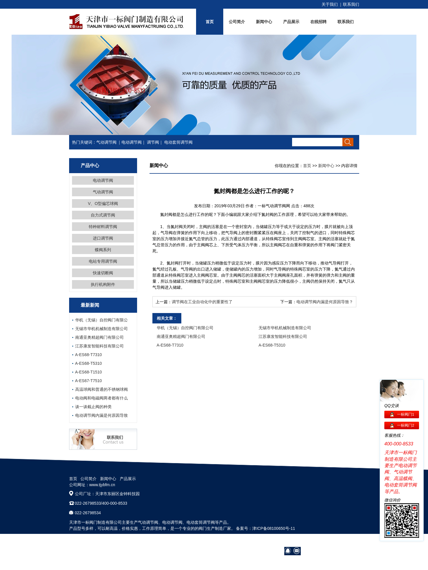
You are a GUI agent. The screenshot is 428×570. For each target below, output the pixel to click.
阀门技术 (312, 540)
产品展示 (291, 21)
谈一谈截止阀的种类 (93, 406)
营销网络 (293, 540)
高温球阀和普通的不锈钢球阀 (101, 389)
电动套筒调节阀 (178, 142)
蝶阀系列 (103, 249)
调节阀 (153, 142)
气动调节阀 (106, 142)
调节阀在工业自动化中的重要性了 (202, 301)
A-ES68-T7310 (88, 354)
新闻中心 (264, 21)
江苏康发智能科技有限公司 (99, 346)
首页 (210, 21)
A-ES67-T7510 (88, 380)
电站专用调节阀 (103, 261)
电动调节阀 (131, 142)
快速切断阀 (103, 273)
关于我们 (330, 4)
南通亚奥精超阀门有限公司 (99, 337)
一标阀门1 (405, 414)
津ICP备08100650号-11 (273, 528)
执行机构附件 (103, 284)
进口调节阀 (103, 238)
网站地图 (351, 540)
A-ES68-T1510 (88, 372)
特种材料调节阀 (103, 226)
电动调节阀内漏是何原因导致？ (324, 301)
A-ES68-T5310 (88, 363)
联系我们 (351, 4)
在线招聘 (318, 21)
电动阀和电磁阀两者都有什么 (101, 398)
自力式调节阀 (103, 215)
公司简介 (237, 21)
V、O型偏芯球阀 (103, 203)
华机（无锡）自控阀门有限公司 (185, 327)
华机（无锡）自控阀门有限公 (101, 320)
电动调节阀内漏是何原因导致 (101, 415)
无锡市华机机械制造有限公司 (101, 328)
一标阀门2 (405, 425)
